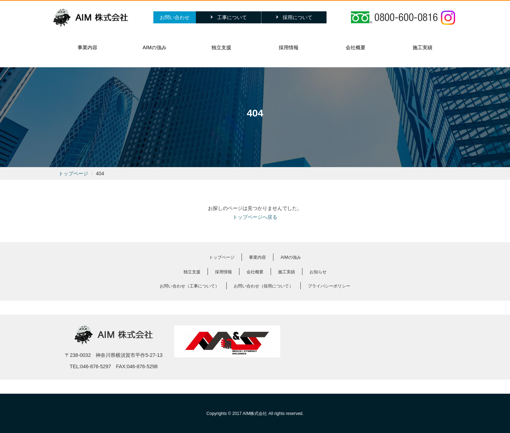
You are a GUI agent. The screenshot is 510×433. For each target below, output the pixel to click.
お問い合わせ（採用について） (263, 286)
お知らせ (318, 271)
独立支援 (221, 47)
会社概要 (356, 47)
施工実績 (422, 47)
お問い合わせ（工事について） (189, 286)
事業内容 (87, 47)
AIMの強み (154, 47)
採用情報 (289, 47)
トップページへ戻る (255, 217)
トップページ (73, 173)
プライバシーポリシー (329, 286)
